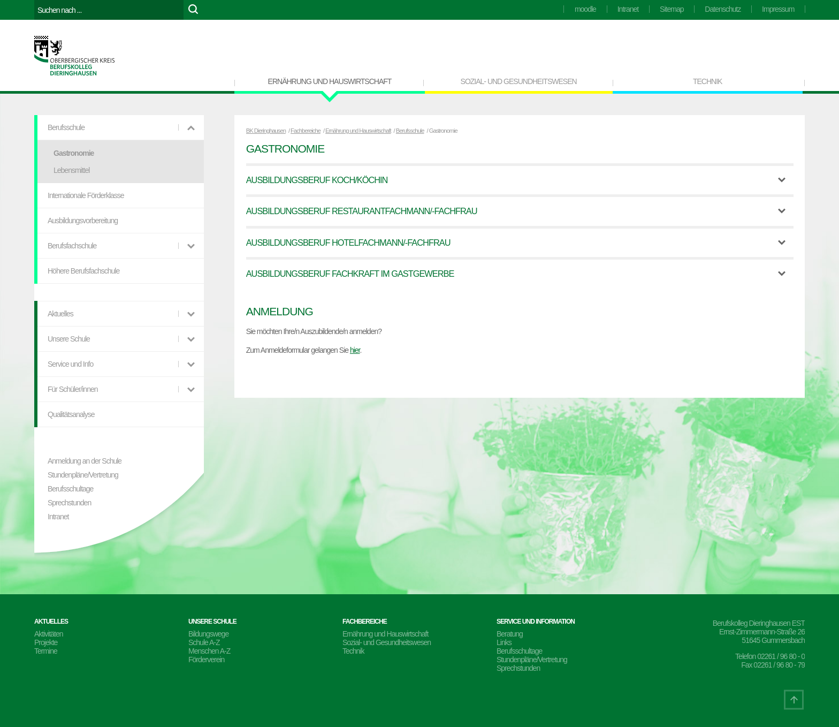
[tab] (520, 180)
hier (355, 350)
